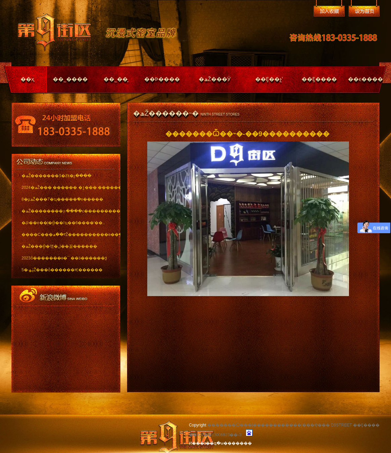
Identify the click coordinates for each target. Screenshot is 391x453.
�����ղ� (329, 11)
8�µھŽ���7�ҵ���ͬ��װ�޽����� (62, 199)
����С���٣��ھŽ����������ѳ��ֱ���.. (66, 234)
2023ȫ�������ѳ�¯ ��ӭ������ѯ (64, 258)
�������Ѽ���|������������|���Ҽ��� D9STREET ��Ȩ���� (293, 425)
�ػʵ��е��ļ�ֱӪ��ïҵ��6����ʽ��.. (63, 222)
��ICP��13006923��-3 (215, 435)
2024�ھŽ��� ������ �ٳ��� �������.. (66, 187)
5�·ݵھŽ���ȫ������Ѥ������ (62, 269)
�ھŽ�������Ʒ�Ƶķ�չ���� (56, 175)
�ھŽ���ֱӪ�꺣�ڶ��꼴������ (59, 246)
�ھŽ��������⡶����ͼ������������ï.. (66, 211)
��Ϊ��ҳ (364, 11)
